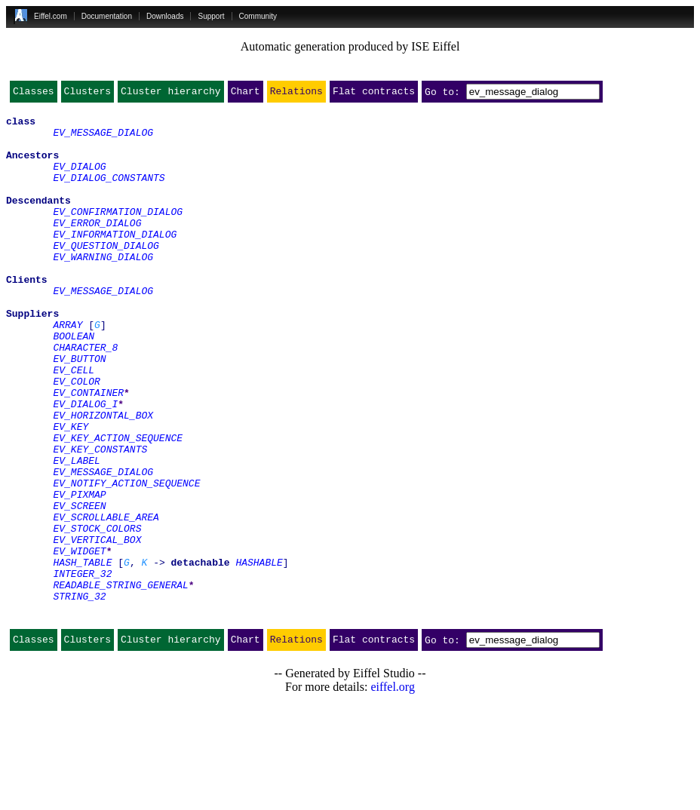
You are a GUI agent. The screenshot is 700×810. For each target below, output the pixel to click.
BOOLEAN (73, 383)
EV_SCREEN (79, 587)
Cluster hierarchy (171, 94)
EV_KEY (70, 492)
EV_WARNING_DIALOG (103, 288)
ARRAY (67, 369)
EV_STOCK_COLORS (97, 614)
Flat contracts (374, 94)
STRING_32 (79, 695)
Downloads (164, 16)
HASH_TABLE (82, 654)
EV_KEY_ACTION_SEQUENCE (118, 505)
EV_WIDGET (79, 641)
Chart (245, 94)
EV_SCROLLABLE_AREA (105, 600)
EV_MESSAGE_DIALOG (103, 139)
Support (211, 16)
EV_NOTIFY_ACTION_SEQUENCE (126, 559)
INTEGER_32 (82, 668)
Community (258, 16)
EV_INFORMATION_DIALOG (115, 261)
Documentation (106, 16)
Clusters (87, 94)
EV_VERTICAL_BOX (97, 627)
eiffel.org (392, 790)
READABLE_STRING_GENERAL (120, 682)
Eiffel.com (50, 16)
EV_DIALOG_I (85, 464)
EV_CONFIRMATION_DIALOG (118, 234)
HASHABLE (258, 654)
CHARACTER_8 (85, 396)
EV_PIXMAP (79, 573)
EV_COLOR (76, 437)
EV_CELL (73, 424)
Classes (33, 94)
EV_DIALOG (79, 179)
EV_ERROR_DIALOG (97, 247)
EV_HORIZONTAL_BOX (103, 478)
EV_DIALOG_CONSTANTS (108, 193)
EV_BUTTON (79, 410)
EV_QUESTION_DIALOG (105, 274)
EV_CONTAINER (88, 451)
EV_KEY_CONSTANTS (100, 519)
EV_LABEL (76, 532)
